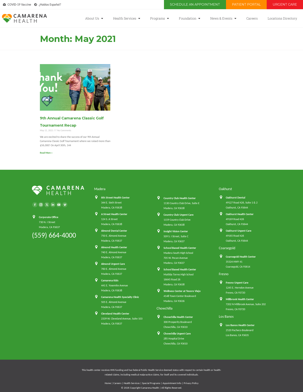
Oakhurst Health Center (240, 214)
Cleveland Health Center (115, 313)
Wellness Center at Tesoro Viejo (182, 291)
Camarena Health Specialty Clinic (120, 297)
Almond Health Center (114, 247)
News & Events (223, 18)
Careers (252, 18)
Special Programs (151, 383)
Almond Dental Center (114, 230)
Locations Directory (282, 18)
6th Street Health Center (115, 197)
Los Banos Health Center (240, 325)
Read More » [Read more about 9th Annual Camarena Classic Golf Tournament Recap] (46, 152)
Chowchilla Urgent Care (177, 333)
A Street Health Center (114, 214)
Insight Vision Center (176, 231)
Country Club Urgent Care (178, 214)
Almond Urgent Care (113, 264)
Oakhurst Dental (235, 197)
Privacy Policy (191, 383)
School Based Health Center (180, 248)
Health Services (126, 18)
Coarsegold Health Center (241, 256)
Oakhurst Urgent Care (238, 230)
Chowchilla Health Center (178, 317)
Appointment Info (172, 383)
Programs (159, 18)
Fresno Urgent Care (237, 282)
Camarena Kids (109, 280)
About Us (94, 18)
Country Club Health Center (180, 198)
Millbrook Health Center (240, 299)
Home (108, 383)
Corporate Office (48, 217)
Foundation (189, 18)
